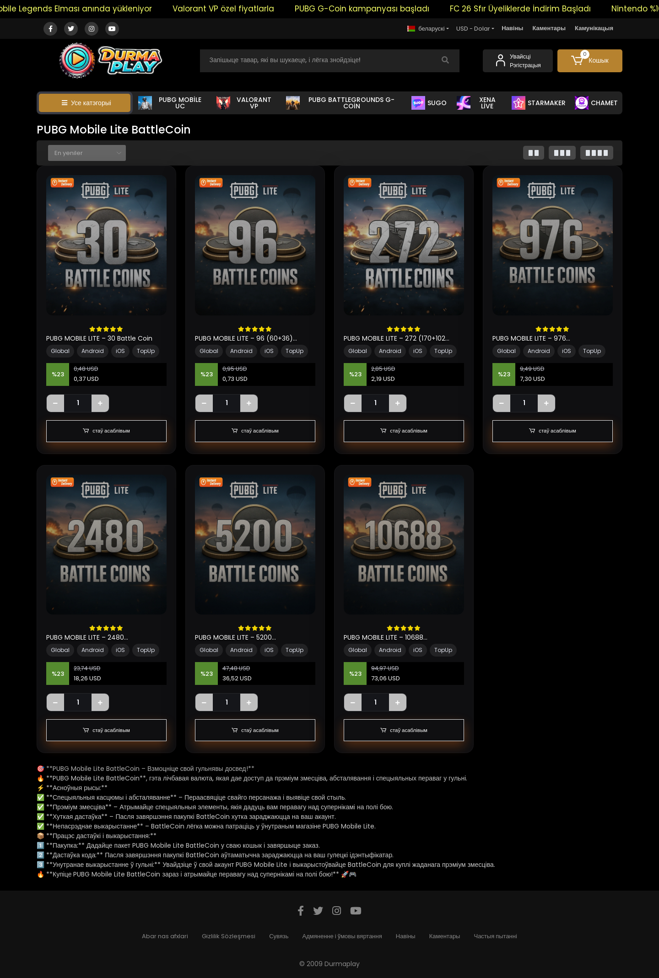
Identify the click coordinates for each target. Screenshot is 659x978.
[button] (590, 60)
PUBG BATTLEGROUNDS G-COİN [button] (340, 103)
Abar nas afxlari (165, 936)
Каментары (549, 28)
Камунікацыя (594, 28)
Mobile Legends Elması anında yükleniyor (92, 8)
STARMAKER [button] (539, 103)
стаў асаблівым (106, 431)
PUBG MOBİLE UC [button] (169, 103)
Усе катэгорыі (86, 102)
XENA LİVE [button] (476, 103)
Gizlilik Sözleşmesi (228, 936)
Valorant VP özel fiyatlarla (244, 8)
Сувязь (278, 936)
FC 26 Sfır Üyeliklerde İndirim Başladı (541, 8)
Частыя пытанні (495, 936)
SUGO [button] (429, 103)
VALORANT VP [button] (243, 103)
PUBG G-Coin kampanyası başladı (383, 8)
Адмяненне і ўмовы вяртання (342, 936)
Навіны (512, 28)
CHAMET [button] (596, 103)
